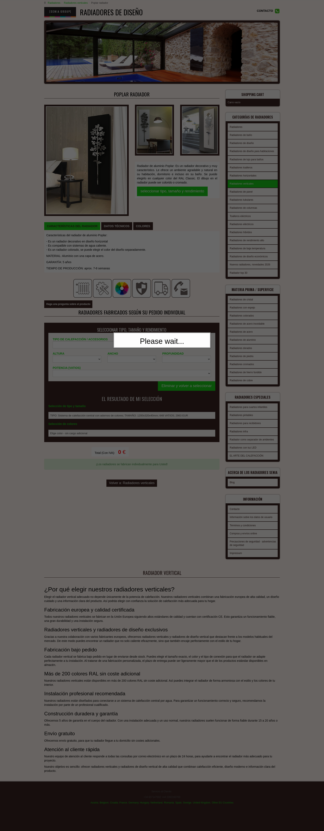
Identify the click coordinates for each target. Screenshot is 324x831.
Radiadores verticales (75, 2)
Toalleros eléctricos (240, 213)
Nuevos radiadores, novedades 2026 (250, 261)
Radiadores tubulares (241, 197)
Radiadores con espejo (242, 303)
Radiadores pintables (241, 410)
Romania (169, 798)
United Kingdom (201, 798)
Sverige (187, 798)
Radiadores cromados (242, 360)
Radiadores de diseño (242, 140)
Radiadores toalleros (241, 164)
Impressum (236, 549)
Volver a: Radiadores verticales (132, 402)
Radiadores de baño (241, 132)
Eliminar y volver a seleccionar (186, 307)
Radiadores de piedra (242, 352)
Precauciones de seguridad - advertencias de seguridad (253, 539)
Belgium (104, 798)
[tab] (72, 163)
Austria (94, 798)
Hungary (144, 798)
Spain (178, 798)
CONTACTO (265, 10)
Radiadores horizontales (243, 172)
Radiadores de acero (241, 327)
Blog (232, 479)
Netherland (156, 798)
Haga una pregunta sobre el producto (68, 225)
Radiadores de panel (241, 189)
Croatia (114, 798)
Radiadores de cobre (241, 376)
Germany (133, 798)
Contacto (235, 505)
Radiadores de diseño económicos (249, 253)
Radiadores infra (239, 426)
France (123, 798)
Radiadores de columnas (243, 205)
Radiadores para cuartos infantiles (248, 402)
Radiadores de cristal (241, 295)
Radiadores (53, 2)
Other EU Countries (222, 798)
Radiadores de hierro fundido (246, 368)
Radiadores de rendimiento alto (247, 237)
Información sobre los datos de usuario (251, 513)
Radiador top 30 (238, 270)
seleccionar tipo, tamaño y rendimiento (172, 148)
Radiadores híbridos (241, 229)
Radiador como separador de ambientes (252, 434)
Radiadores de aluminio (243, 336)
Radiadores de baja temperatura (247, 245)
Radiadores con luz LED (243, 442)
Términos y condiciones (243, 521)
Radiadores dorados (241, 344)
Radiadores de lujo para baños (246, 156)
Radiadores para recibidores (245, 418)
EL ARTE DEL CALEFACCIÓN (246, 450)
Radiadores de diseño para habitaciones (252, 148)
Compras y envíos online (243, 529)
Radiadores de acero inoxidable (247, 319)
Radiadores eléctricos (242, 221)
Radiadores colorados (242, 311)
